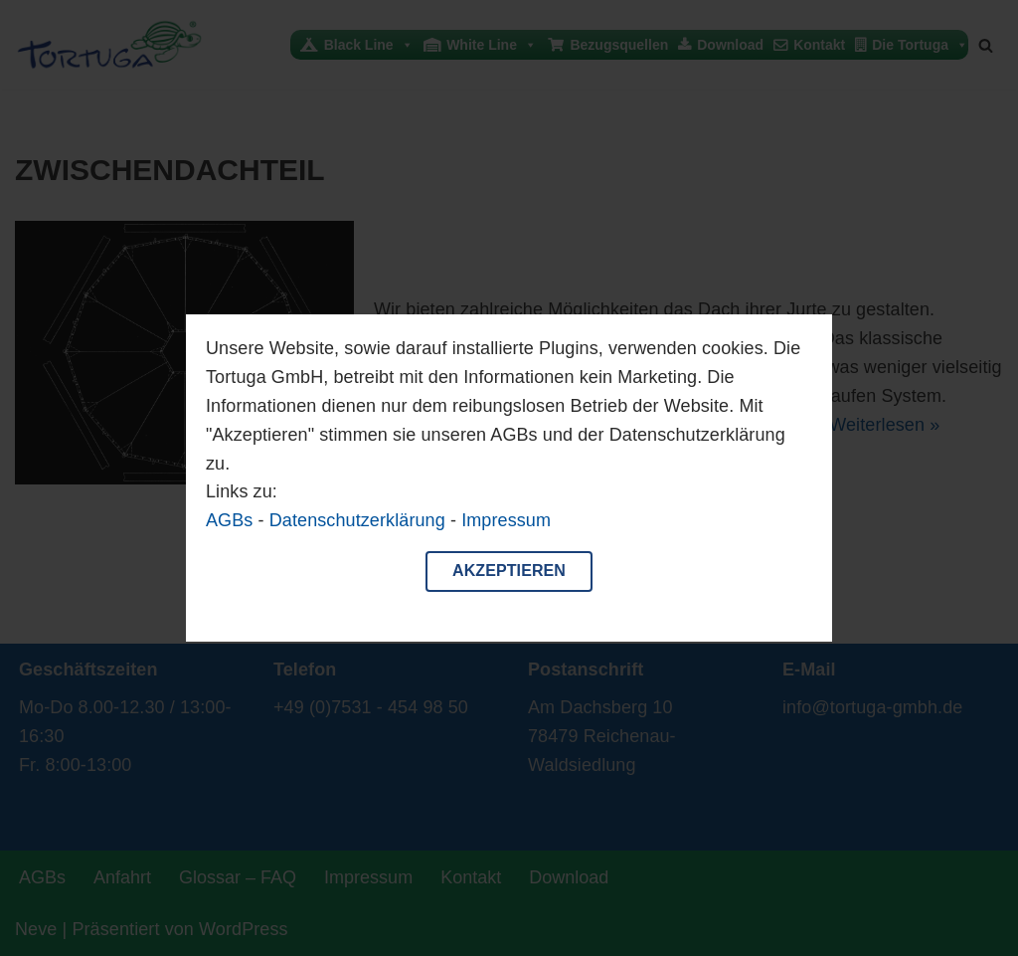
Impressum (506, 520)
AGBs (229, 520)
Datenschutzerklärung (357, 520)
